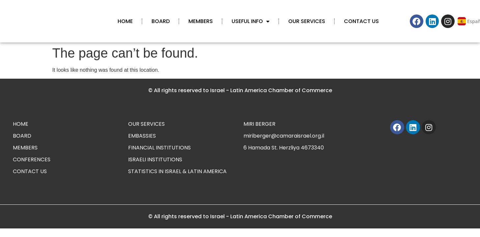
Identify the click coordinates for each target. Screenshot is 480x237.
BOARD (161, 21)
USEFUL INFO (250, 21)
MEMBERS (200, 21)
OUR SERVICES (306, 21)
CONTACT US (361, 21)
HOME (125, 21)
